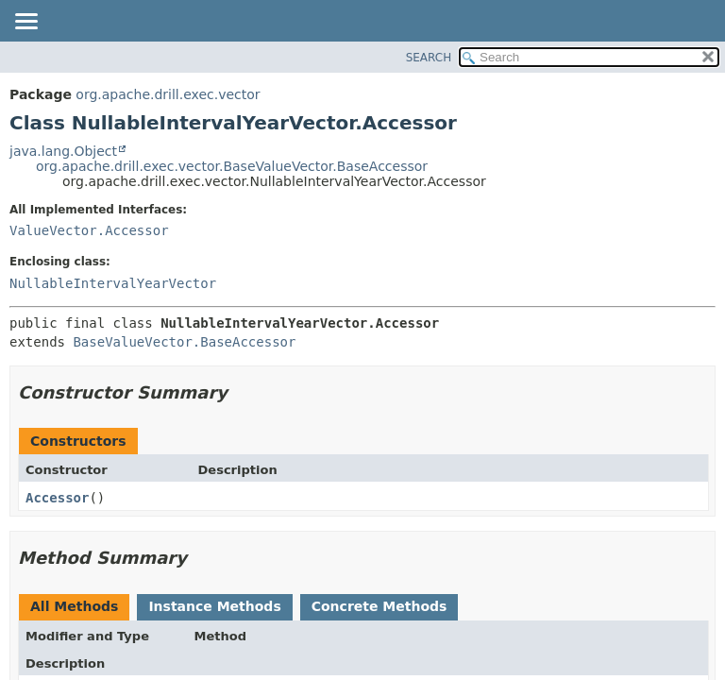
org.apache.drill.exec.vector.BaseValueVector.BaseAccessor (232, 166)
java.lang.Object (63, 151)
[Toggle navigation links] (25, 22)
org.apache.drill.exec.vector (168, 94)
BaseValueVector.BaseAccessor (184, 341)
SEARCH (429, 57)
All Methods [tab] (74, 606)
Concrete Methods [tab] (379, 606)
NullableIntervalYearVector (112, 283)
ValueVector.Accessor (89, 230)
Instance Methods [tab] (214, 606)
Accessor (57, 497)
